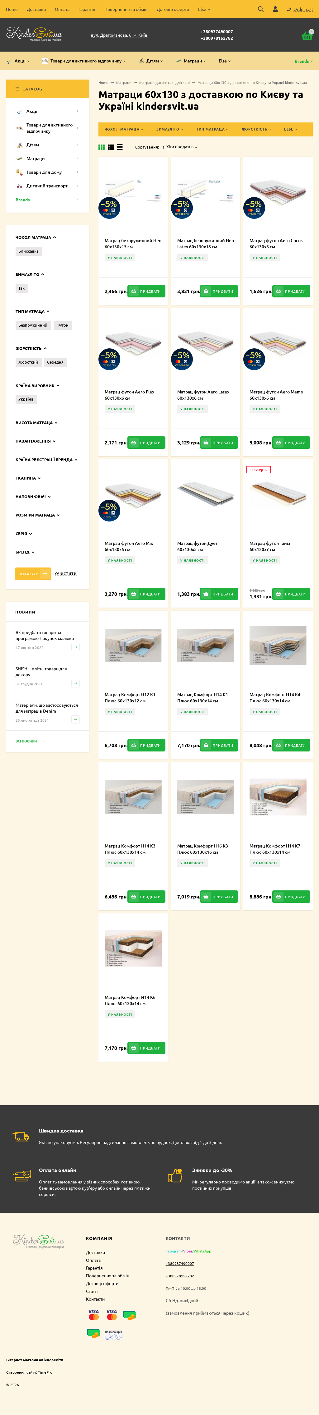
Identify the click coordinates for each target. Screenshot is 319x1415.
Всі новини (30, 741)
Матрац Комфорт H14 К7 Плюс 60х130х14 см (275, 849)
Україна (25, 399)
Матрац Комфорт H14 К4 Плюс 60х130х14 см (275, 697)
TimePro (45, 1372)
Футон (62, 325)
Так (21, 288)
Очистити (66, 573)
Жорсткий (28, 362)
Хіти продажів (177, 146)
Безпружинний (32, 325)
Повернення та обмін (126, 9)
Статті (92, 1291)
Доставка (36, 9)
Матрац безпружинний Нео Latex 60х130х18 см (205, 243)
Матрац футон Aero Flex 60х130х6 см (129, 395)
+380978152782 (217, 38)
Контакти (95, 1299)
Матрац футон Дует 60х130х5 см (197, 546)
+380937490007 (217, 31)
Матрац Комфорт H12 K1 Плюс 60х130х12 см (130, 697)
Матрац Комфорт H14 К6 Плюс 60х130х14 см (130, 1000)
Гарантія (87, 9)
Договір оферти (173, 9)
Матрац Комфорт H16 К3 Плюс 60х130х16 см (202, 849)
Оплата (62, 9)
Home (12, 9)
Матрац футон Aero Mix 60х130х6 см (129, 546)
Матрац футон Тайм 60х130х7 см (270, 546)
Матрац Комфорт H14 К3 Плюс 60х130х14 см (130, 849)
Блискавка (28, 251)
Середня (55, 362)
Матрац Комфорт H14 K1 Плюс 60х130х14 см (202, 697)
